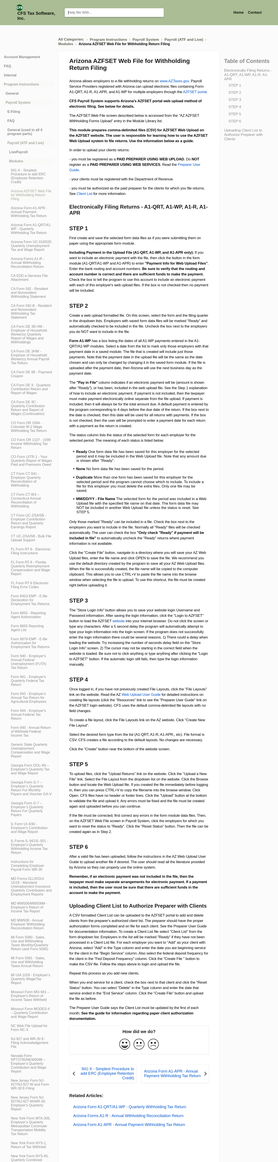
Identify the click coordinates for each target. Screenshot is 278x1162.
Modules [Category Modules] (16, 161)
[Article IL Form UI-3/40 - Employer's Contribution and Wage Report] (28, 828)
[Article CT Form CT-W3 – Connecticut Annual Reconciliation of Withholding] (28, 500)
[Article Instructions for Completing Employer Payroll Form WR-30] (28, 865)
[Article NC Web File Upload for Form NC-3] (28, 1028)
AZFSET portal (195, 92)
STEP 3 (234, 100)
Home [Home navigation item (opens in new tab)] (239, 12)
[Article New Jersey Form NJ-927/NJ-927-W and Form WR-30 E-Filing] (28, 1084)
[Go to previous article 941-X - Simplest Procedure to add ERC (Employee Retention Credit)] (103, 1073)
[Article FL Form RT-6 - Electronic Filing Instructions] (28, 551)
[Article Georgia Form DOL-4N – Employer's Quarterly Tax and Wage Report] (28, 769)
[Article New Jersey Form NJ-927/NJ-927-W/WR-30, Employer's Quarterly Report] (28, 1103)
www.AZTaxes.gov (174, 81)
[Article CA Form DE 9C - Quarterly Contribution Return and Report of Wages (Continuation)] (28, 408)
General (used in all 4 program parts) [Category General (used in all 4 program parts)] (24, 132)
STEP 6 (234, 121)
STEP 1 (234, 85)
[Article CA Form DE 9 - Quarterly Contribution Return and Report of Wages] (28, 389)
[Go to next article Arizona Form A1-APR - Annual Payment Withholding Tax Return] (175, 1073)
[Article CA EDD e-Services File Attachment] (28, 278)
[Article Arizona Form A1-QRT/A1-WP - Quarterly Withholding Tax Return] (28, 229)
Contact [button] (255, 12)
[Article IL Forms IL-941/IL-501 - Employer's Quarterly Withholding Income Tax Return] (28, 847)
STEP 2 (234, 93)
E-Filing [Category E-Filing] (13, 112)
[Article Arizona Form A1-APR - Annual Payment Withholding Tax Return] (28, 212)
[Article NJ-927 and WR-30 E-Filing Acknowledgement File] (28, 1043)
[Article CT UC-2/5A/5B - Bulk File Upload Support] (28, 538)
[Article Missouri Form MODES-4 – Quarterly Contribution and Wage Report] (28, 1013)
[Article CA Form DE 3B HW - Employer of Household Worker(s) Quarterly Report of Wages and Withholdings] (28, 334)
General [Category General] (12, 93)
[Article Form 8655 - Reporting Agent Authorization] (28, 615)
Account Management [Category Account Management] (22, 57)
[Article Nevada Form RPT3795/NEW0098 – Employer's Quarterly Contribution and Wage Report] (28, 1063)
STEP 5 (234, 114)
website (119, 621)
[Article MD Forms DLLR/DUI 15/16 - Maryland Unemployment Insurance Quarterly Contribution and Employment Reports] (28, 886)
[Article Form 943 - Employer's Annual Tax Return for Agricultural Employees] (28, 697)
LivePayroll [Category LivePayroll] (18, 152)
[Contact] (255, 12)
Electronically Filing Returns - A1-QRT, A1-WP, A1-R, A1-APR (248, 74)
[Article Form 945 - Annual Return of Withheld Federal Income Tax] (28, 731)
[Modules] (66, 44)
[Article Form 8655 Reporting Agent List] (28, 628)
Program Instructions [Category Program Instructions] (21, 84)
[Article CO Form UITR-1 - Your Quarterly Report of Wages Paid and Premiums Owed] (28, 460)
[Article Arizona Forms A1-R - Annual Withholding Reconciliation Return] (28, 263)
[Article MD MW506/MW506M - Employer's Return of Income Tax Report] (28, 907)
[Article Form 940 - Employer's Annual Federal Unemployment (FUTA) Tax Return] (28, 662)
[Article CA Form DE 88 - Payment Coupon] (28, 374)
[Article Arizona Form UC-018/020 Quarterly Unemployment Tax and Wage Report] (28, 246)
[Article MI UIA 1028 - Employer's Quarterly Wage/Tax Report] (28, 979)
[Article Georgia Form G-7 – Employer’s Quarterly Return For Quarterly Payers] (28, 809)
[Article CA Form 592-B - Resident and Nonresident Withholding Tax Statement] (28, 311)
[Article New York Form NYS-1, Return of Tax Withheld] (28, 1145)
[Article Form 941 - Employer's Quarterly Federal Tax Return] (28, 681)
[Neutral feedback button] (139, 1044)
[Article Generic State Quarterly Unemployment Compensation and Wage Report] (28, 750)
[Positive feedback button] (124, 1044)
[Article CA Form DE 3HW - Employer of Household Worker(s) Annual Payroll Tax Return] (28, 357)
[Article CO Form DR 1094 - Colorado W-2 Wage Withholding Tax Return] (28, 427)
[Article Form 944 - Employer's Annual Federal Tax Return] (28, 714)
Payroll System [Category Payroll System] (18, 102)
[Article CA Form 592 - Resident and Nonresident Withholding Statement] (28, 293)
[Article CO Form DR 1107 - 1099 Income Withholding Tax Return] (28, 444)
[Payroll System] (146, 39)
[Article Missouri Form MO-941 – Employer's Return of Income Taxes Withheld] (28, 996)
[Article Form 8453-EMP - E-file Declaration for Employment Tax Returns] (28, 600)
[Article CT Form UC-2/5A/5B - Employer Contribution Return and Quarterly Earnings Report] (28, 521)
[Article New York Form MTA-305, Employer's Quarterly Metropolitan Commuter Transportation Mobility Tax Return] (28, 1126)
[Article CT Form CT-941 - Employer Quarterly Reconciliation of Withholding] (28, 479)
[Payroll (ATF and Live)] (184, 39)
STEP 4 (234, 107)
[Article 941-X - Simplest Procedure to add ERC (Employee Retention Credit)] (28, 176)
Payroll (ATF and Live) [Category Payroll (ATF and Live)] (25, 143)
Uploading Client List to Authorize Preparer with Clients (243, 134)
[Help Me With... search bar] (114, 12)
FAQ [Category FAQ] (7, 66)
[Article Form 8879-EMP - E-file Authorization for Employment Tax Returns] (28, 643)
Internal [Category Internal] (10, 75)
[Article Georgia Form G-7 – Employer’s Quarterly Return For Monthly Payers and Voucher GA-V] (28, 788)
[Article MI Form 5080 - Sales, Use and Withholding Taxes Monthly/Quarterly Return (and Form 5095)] (28, 943)
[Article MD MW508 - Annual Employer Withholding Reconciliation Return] (28, 924)
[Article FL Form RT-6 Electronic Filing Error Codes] (28, 585)
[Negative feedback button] (153, 1044)
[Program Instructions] (109, 39)
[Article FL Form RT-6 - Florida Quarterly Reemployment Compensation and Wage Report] (28, 568)
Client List (84, 194)
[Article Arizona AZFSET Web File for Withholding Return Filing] (28, 195)
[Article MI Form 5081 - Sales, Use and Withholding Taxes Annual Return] (28, 962)
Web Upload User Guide (141, 695)
